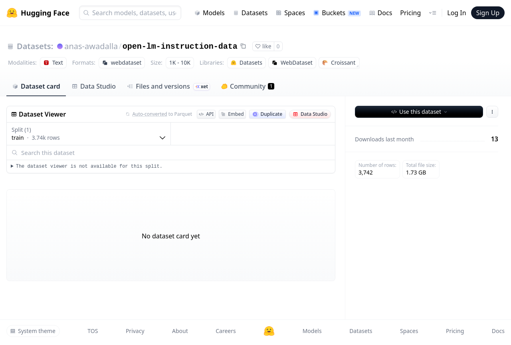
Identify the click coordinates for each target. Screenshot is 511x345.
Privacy (135, 331)
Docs (380, 12)
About (180, 331)
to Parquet (159, 114)
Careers (226, 331)
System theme (32, 331)
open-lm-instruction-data (180, 46)
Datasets (250, 12)
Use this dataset (419, 111)
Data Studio (93, 86)
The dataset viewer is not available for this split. (89, 166)
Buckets (336, 12)
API (206, 114)
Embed (232, 114)
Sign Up (487, 12)
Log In (456, 12)
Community (247, 86)
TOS (92, 331)
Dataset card (36, 86)
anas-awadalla (91, 46)
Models (209, 12)
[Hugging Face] (269, 331)
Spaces (290, 12)
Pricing (410, 12)
